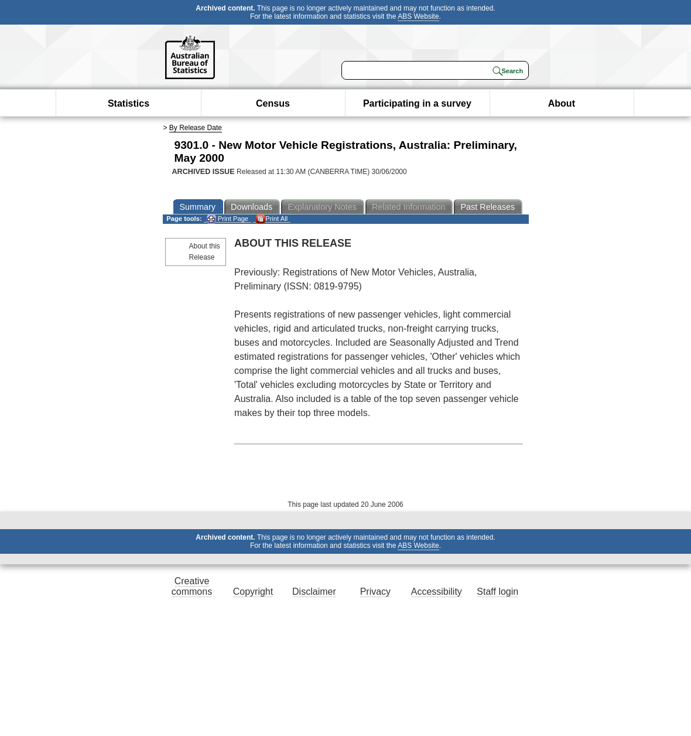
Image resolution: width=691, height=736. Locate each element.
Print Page (227, 219)
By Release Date (195, 128)
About (561, 103)
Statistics (128, 103)
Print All (272, 219)
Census (273, 103)
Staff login (497, 592)
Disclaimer (314, 592)
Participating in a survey (417, 103)
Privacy (375, 592)
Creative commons (192, 586)
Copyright (253, 592)
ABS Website (418, 16)
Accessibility (436, 592)
